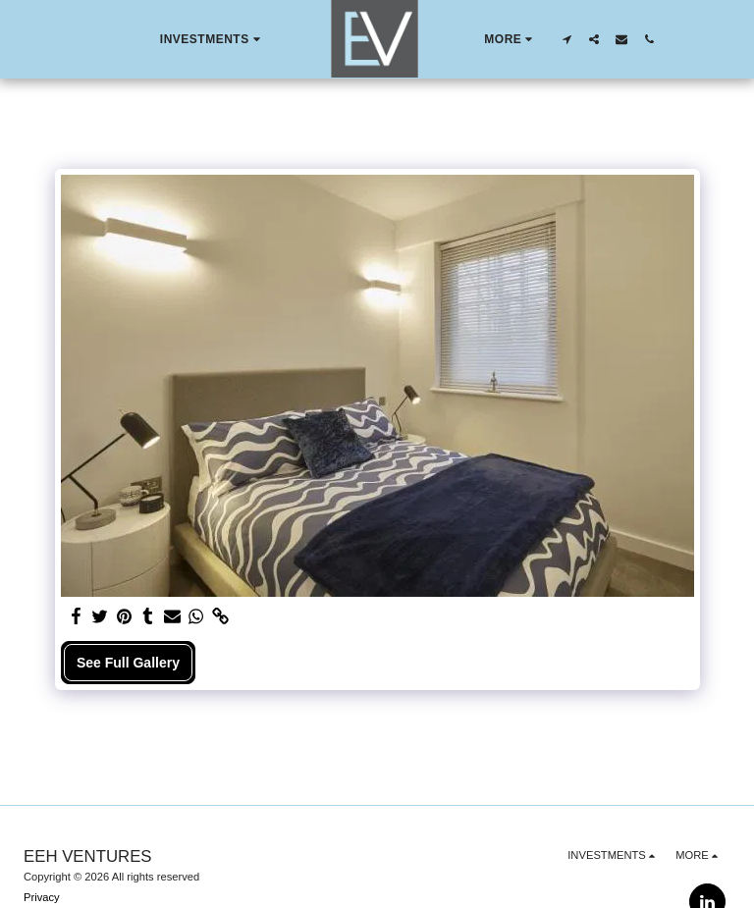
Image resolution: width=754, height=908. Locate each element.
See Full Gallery (128, 662)
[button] (211, 39)
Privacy (42, 897)
